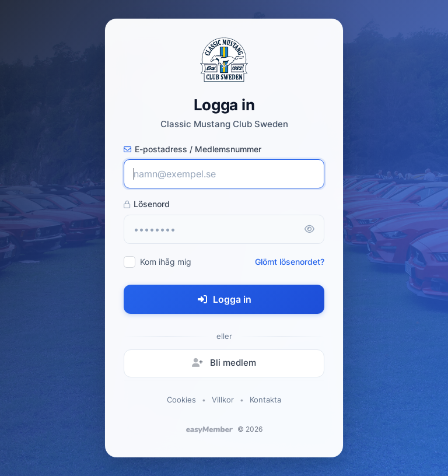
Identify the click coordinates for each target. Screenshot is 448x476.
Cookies (181, 399)
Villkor (223, 399)
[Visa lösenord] (309, 229)
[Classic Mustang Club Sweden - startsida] (224, 59)
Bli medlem (224, 362)
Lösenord (147, 204)
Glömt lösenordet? (289, 262)
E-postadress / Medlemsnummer (192, 149)
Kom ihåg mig (165, 262)
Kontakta (265, 399)
